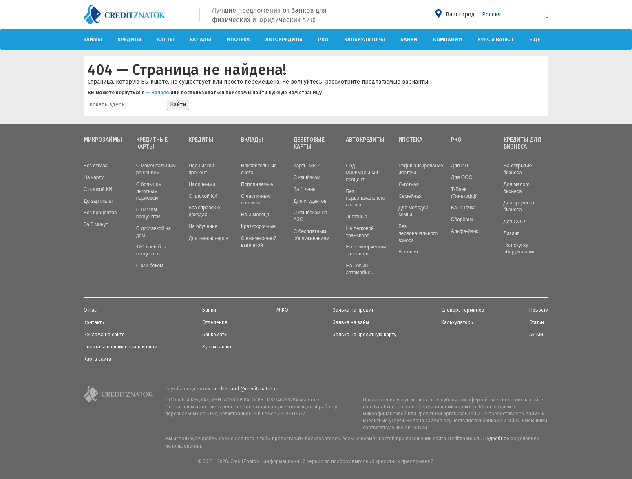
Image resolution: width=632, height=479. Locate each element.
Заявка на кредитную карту (364, 334)
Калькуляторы (364, 39)
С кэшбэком (307, 177)
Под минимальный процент (362, 172)
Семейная (410, 195)
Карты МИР (307, 165)
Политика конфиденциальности (120, 346)
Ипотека (238, 39)
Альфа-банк (464, 230)
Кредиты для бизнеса (522, 143)
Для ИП (459, 165)
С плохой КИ (98, 188)
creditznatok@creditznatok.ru (245, 388)
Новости (538, 309)
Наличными (201, 183)
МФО (282, 309)
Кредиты (129, 39)
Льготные (356, 216)
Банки (409, 39)
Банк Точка (463, 207)
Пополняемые (257, 183)
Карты (165, 39)
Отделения (215, 321)
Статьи (536, 321)
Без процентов (100, 212)
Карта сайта (97, 358)
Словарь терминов (462, 309)
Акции (536, 334)
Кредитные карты (152, 143)
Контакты (94, 321)
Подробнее (496, 438)
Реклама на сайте (104, 334)
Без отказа (96, 165)
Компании (447, 39)
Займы (93, 39)
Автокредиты (284, 39)
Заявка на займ (351, 321)
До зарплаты (98, 200)
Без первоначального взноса (365, 197)
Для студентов (310, 200)
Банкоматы (215, 334)
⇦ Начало (157, 92)
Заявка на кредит (353, 309)
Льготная (408, 183)
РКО (323, 39)
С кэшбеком (150, 265)
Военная (408, 251)
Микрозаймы (103, 140)
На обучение (202, 225)
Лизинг (511, 232)
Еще (534, 39)
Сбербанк (462, 219)
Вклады (200, 39)
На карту (94, 177)
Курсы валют (495, 39)
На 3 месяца (255, 214)
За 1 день (305, 188)
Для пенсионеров (208, 237)
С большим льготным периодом (149, 190)
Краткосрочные (258, 225)
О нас (90, 309)
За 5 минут (96, 223)
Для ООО (462, 177)
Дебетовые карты (309, 143)
